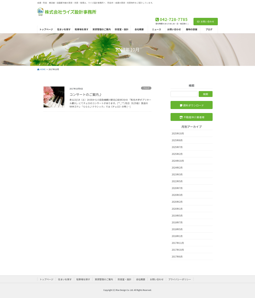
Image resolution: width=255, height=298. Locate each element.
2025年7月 (177, 147)
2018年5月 (177, 229)
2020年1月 (177, 208)
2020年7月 (177, 188)
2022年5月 (177, 181)
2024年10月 (178, 160)
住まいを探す (65, 279)
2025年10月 (178, 133)
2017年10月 (178, 249)
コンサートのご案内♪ (85, 94)
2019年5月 (177, 215)
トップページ (46, 279)
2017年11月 (178, 242)
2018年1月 (177, 236)
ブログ (146, 88)
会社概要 (140, 279)
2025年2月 (177, 154)
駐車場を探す (83, 279)
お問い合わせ (205, 21)
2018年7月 (177, 222)
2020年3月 (177, 194)
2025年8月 (177, 140)
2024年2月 (177, 167)
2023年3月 (177, 174)
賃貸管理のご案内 (104, 279)
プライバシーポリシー (179, 279)
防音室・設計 (124, 279)
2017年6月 (177, 256)
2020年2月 (177, 201)
